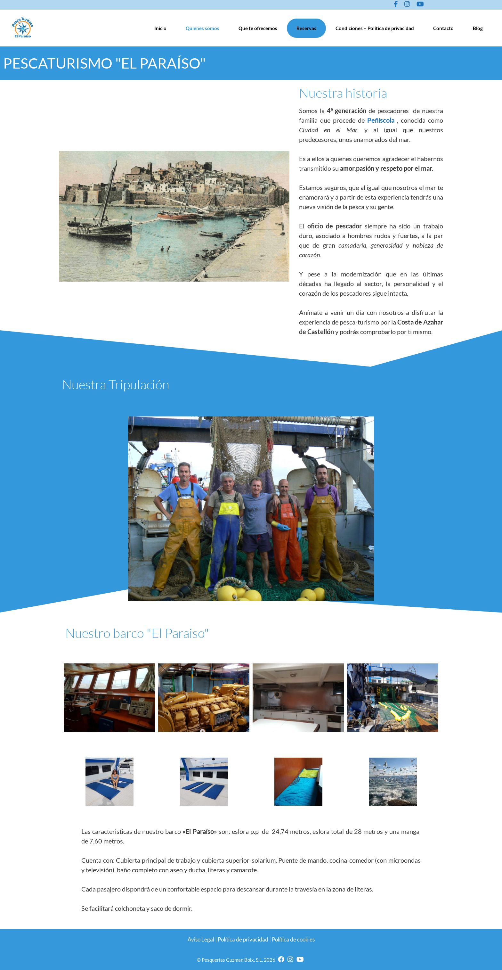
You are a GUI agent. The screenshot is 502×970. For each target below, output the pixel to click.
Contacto (443, 28)
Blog (478, 28)
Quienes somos (202, 28)
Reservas (306, 28)
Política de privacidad (243, 939)
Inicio (160, 28)
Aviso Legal (201, 939)
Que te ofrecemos (258, 28)
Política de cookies (293, 939)
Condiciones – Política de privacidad (375, 28)
